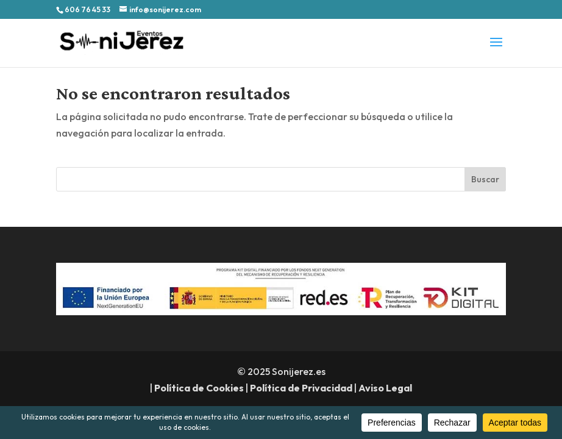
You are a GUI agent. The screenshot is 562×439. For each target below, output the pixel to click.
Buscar (485, 179)
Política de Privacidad (301, 388)
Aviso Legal (385, 388)
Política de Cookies (199, 388)
